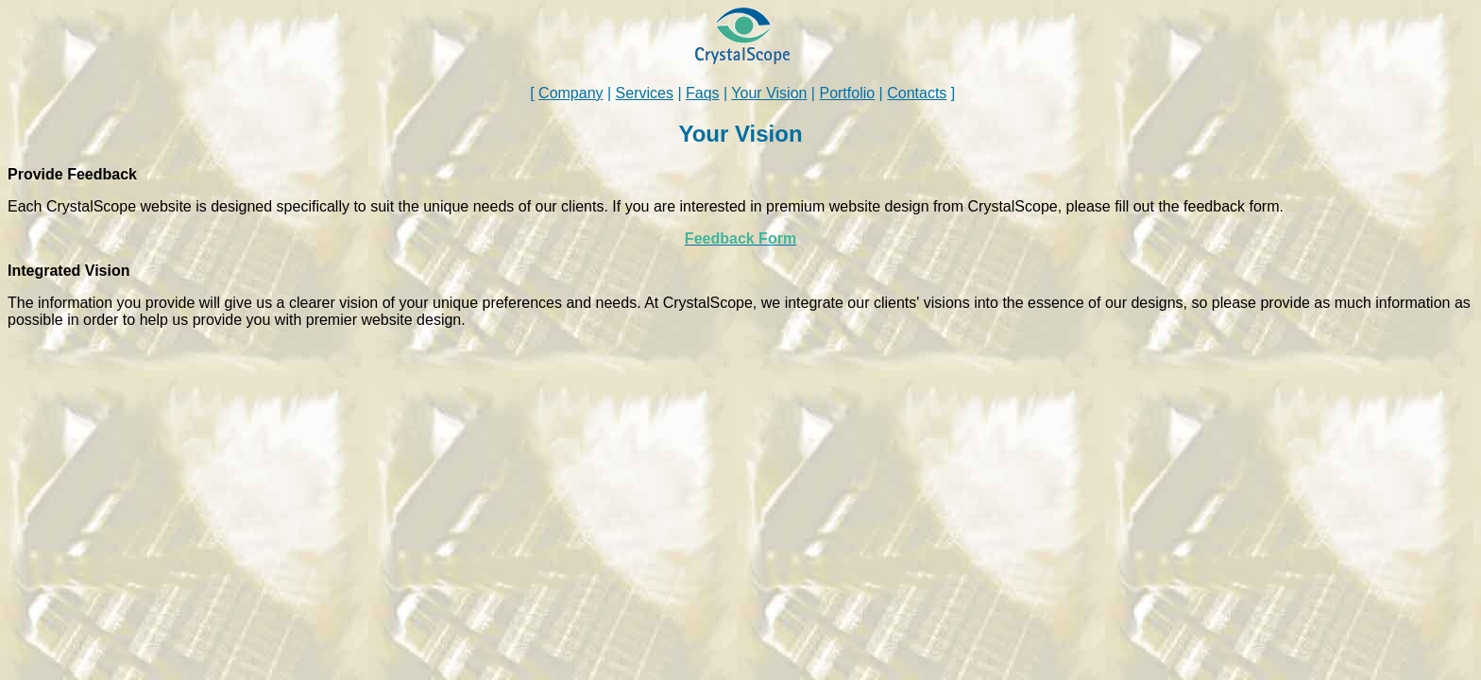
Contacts (916, 93)
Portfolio (847, 93)
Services (644, 93)
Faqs (703, 93)
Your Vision (769, 93)
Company (570, 93)
